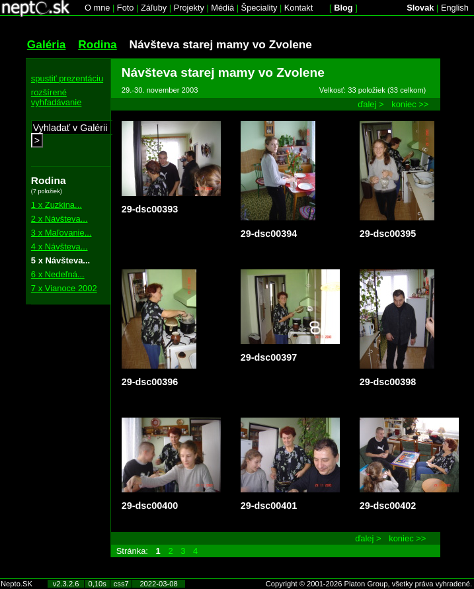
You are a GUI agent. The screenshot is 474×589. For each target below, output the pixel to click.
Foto (125, 8)
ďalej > (370, 104)
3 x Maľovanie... (61, 233)
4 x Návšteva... (59, 246)
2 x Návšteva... (59, 219)
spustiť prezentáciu (67, 78)
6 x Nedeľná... (58, 274)
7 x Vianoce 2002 (64, 288)
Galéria (46, 44)
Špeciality (259, 8)
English (455, 8)
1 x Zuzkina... (56, 205)
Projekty (189, 8)
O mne (97, 8)
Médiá (222, 8)
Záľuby (154, 8)
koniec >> (409, 104)
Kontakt (298, 8)
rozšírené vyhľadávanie (56, 97)
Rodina (97, 44)
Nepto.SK (16, 584)
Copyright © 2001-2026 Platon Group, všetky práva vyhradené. (369, 584)
